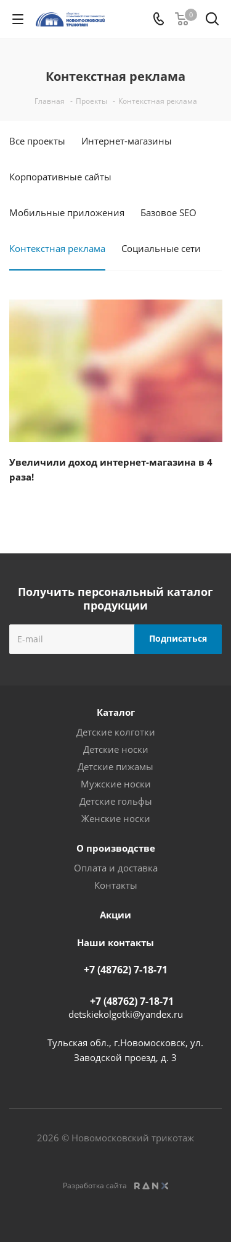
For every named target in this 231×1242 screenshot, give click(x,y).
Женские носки (115, 818)
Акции (115, 914)
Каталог (116, 712)
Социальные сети (161, 248)
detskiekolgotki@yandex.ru (125, 1014)
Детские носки (115, 749)
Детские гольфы (115, 801)
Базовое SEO (168, 212)
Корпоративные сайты (60, 176)
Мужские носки (116, 784)
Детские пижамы (115, 766)
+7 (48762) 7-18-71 (126, 969)
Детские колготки (115, 732)
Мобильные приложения (66, 212)
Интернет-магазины (126, 141)
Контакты (115, 885)
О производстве (115, 848)
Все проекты (37, 141)
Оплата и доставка (116, 868)
